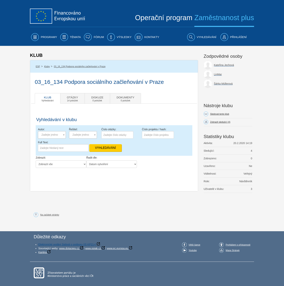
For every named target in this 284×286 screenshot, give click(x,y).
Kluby (47, 66)
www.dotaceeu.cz (69, 248)
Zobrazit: (41, 157)
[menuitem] (44, 37)
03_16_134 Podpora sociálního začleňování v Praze (80, 66)
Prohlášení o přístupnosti (238, 245)
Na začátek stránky (49, 215)
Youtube (193, 250)
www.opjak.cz (93, 248)
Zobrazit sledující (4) (220, 122)
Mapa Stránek (233, 250)
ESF (38, 66)
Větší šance (194, 245)
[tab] (47, 98)
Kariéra (42, 252)
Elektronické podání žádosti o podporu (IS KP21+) (67, 244)
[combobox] (52, 135)
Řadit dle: (91, 157)
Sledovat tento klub (219, 114)
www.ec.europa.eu (117, 248)
